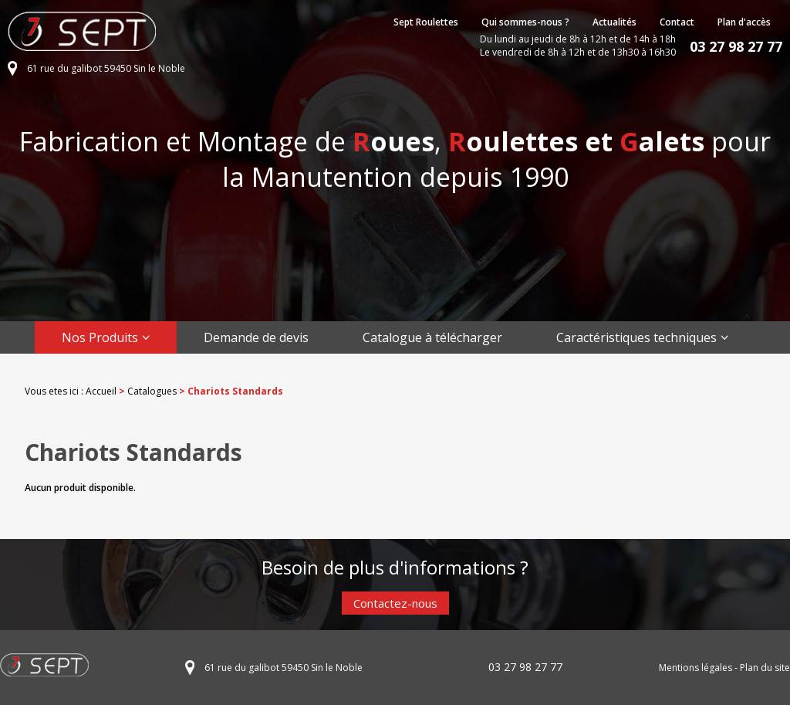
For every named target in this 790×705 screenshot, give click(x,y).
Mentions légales (695, 667)
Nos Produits (100, 337)
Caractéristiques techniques (636, 337)
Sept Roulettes (425, 22)
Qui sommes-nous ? (525, 22)
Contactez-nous (395, 603)
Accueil (101, 391)
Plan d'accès (744, 22)
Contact (677, 22)
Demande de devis (256, 337)
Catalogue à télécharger (432, 337)
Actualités (614, 22)
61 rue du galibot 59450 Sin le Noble (106, 68)
